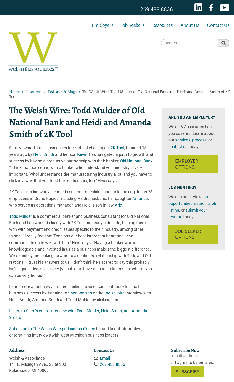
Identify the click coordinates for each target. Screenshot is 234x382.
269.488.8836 (156, 9)
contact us (177, 146)
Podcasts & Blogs (62, 91)
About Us (190, 25)
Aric (118, 205)
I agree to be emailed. (194, 362)
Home (14, 91)
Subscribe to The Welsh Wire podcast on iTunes (52, 328)
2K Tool (117, 147)
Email (105, 358)
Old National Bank (136, 161)
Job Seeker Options (188, 234)
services (182, 140)
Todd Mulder (20, 216)
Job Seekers (132, 25)
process (199, 140)
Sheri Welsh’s (80, 293)
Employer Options (186, 164)
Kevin (82, 154)
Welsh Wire (114, 293)
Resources (162, 25)
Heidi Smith (43, 154)
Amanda (140, 198)
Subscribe (187, 371)
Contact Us (218, 25)
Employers (102, 25)
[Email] (198, 356)
